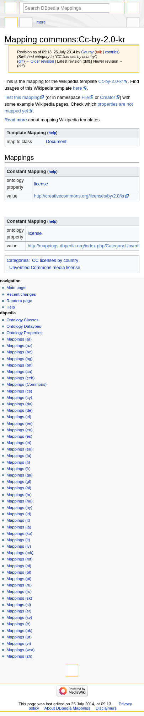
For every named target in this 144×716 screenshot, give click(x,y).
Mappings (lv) (18, 546)
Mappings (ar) (19, 339)
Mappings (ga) (19, 475)
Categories (17, 260)
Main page (16, 287)
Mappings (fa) (18, 455)
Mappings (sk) (19, 598)
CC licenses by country (55, 260)
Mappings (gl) (18, 481)
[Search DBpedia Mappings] (66, 8)
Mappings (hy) (19, 507)
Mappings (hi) (18, 488)
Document (56, 141)
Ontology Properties (24, 333)
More (41, 22)
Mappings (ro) (19, 591)
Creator (107, 97)
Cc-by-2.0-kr (110, 81)
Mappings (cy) (19, 397)
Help (10, 307)
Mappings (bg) (19, 359)
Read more (16, 119)
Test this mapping (22, 97)
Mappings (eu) (19, 449)
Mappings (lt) (18, 540)
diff (20, 61)
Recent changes (21, 294)
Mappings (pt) (18, 579)
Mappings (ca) (19, 371)
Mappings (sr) (18, 611)
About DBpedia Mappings (67, 708)
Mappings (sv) (19, 617)
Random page (19, 301)
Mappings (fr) (18, 469)
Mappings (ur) (19, 637)
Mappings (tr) (18, 624)
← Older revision (40, 61)
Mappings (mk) (19, 553)
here (77, 88)
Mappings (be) (19, 352)
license (41, 183)
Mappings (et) (18, 443)
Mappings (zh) (19, 656)
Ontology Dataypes (23, 326)
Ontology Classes (22, 320)
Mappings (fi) (18, 462)
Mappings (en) (19, 423)
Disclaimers (106, 708)
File (85, 97)
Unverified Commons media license (44, 267)
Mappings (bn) (19, 365)
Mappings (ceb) (20, 378)
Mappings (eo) (19, 430)
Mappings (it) (18, 520)
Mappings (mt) (19, 559)
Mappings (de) (19, 410)
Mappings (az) (19, 345)
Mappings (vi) (18, 643)
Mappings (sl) (18, 604)
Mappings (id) (18, 514)
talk (99, 52)
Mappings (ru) (19, 585)
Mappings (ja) (18, 527)
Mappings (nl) (18, 566)
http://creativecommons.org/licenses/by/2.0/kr (79, 196)
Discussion (26, 23)
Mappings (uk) (19, 630)
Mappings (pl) (18, 572)
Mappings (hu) (19, 501)
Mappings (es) (19, 436)
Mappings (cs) (19, 391)
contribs (111, 52)
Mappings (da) (19, 404)
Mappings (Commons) (26, 384)
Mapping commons (11, 23)
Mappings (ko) (19, 533)
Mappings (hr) (19, 495)
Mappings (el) (18, 417)
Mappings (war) (20, 650)
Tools (133, 23)
